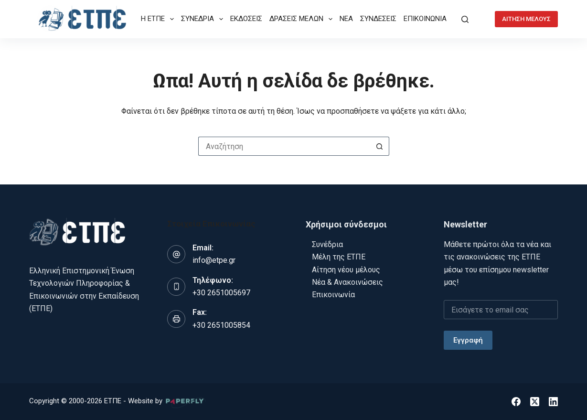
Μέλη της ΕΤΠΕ (338, 256)
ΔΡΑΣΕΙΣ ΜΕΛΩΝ (302, 19)
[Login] (481, 19)
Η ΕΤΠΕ (159, 19)
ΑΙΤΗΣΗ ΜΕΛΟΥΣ (526, 18)
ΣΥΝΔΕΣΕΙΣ (378, 18)
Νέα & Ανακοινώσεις (347, 282)
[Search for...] (284, 146)
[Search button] (379, 146)
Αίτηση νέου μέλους (346, 269)
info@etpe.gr (213, 260)
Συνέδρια (327, 244)
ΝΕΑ (346, 18)
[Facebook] (516, 401)
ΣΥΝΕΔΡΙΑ (204, 19)
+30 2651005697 (221, 292)
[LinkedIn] (553, 401)
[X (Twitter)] (534, 401)
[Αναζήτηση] (465, 19)
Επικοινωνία (333, 294)
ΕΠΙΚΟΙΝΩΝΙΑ (425, 18)
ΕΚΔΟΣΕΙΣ (246, 18)
